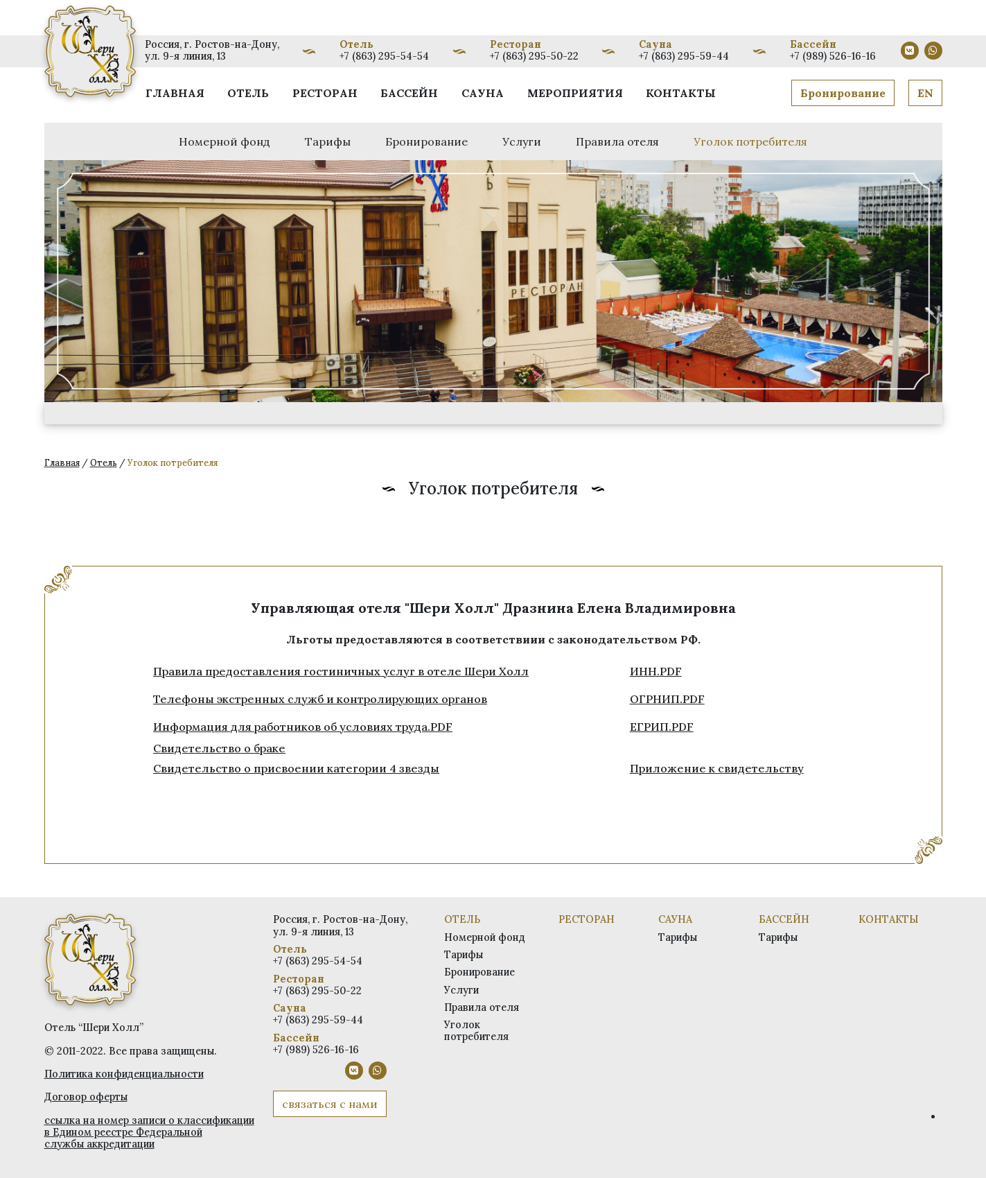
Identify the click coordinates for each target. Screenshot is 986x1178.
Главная (175, 93)
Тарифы (328, 141)
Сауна (482, 93)
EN (925, 93)
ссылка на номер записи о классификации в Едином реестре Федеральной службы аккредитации (149, 1132)
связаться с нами (330, 1104)
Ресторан (325, 93)
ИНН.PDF (656, 671)
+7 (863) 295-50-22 (534, 56)
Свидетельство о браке (219, 748)
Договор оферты (85, 1097)
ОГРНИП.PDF (667, 699)
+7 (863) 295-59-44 (684, 56)
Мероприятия (575, 93)
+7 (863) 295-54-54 (384, 56)
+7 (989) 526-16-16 (833, 56)
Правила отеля (617, 141)
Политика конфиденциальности (124, 1074)
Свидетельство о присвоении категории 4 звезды (296, 768)
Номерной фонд (224, 141)
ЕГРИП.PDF (662, 727)
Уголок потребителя (750, 141)
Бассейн (409, 93)
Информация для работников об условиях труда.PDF (302, 727)
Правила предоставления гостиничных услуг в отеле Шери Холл (341, 671)
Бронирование (843, 93)
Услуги (521, 141)
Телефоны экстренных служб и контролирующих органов (320, 699)
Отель (248, 93)
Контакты (681, 93)
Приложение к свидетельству (717, 768)
